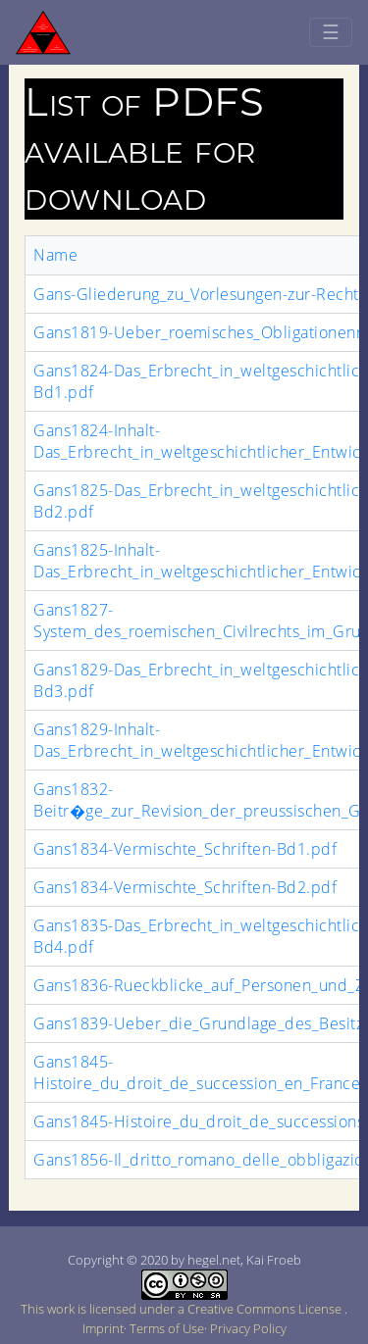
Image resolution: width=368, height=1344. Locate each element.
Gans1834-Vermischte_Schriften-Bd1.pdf (185, 849)
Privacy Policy (248, 1328)
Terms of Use (167, 1328)
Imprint (103, 1328)
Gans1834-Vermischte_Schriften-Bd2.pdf (185, 887)
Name (55, 255)
